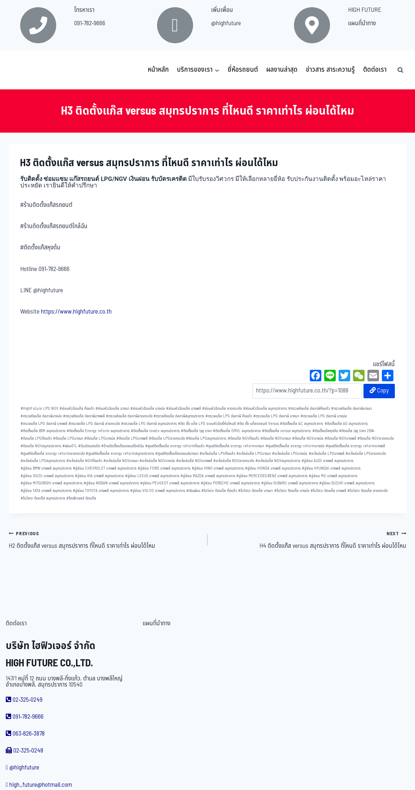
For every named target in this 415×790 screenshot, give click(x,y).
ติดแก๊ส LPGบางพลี (132, 438)
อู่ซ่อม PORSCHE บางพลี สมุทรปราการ (230, 483)
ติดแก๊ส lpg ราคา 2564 (356, 431)
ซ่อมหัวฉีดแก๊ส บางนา (112, 408)
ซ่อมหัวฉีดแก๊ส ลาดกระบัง (222, 408)
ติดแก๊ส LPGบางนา (68, 438)
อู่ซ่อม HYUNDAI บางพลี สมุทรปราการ (331, 468)
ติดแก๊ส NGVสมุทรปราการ (41, 446)
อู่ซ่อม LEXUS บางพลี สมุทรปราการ (152, 476)
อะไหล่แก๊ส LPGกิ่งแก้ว (217, 454)
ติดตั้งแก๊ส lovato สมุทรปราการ (155, 431)
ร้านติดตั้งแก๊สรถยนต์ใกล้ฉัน (122, 446)
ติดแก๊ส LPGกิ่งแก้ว (36, 438)
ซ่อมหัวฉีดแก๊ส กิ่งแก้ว (76, 408)
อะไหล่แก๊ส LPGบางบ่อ (289, 454)
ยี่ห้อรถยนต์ (243, 70)
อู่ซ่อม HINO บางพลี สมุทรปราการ (218, 468)
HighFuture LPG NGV (39, 408)
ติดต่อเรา (375, 70)
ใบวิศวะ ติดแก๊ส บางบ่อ (291, 491)
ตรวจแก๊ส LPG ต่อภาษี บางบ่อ (323, 416)
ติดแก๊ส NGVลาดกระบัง (375, 438)
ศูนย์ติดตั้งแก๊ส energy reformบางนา (235, 446)
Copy (379, 390)
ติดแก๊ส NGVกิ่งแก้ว (243, 438)
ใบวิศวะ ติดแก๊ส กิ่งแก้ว (219, 491)
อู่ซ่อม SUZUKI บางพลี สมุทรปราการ (347, 483)
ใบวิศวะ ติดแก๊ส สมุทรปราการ (43, 498)
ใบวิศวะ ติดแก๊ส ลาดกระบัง (367, 491)
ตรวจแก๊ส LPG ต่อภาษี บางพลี (44, 424)
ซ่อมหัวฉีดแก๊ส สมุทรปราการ (265, 408)
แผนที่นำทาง (362, 23)
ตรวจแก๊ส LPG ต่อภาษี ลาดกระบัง (94, 424)
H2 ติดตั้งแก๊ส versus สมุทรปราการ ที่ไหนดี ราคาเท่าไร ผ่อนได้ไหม (105, 540)
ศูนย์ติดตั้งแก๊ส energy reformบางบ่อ (295, 446)
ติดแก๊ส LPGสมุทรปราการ (206, 438)
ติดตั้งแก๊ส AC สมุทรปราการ (301, 424)
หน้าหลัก (158, 70)
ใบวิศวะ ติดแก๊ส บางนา (255, 491)
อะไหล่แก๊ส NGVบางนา (120, 461)
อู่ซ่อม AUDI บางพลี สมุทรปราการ (327, 461)
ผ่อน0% (69, 446)
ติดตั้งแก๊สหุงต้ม (325, 431)
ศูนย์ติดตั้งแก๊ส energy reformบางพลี (355, 446)
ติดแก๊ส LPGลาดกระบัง (167, 438)
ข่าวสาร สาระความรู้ (330, 70)
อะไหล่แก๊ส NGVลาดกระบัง (233, 461)
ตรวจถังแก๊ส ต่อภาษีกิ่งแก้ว (309, 408)
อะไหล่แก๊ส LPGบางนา (253, 454)
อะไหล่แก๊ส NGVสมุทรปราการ (277, 461)
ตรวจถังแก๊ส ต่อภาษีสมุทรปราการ (178, 416)
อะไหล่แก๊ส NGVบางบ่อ (157, 461)
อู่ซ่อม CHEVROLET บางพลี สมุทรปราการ (105, 468)
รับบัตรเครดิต (89, 446)
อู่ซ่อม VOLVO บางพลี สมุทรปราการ (157, 491)
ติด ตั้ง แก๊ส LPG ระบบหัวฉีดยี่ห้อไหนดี (207, 424)
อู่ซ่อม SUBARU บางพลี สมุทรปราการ (289, 483)
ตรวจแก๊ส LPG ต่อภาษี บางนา (276, 416)
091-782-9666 (89, 23)
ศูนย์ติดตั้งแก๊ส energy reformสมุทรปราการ (120, 454)
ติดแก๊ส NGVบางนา (275, 438)
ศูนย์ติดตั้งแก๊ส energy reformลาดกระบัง (53, 454)
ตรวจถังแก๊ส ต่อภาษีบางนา (351, 408)
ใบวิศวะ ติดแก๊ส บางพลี (328, 491)
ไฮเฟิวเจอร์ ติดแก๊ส (81, 498)
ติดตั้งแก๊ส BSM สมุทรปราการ (43, 431)
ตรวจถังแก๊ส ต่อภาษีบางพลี (84, 416)
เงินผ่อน (193, 491)
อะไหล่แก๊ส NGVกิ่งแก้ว (84, 461)
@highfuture (226, 23)
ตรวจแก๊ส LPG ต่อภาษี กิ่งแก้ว (228, 416)
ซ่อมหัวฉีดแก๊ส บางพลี (183, 408)
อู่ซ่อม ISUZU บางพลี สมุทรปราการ (47, 476)
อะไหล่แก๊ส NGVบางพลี (194, 461)
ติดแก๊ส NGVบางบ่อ (307, 438)
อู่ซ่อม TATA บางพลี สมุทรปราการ (46, 491)
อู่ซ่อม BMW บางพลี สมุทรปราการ (46, 468)
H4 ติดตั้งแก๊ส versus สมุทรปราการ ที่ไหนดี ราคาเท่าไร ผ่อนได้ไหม (310, 540)
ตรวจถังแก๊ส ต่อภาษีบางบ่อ (41, 416)
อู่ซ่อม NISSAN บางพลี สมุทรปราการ (111, 483)
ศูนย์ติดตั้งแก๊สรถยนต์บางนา (176, 454)
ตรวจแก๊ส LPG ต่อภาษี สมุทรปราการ (149, 424)
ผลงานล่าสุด (282, 70)
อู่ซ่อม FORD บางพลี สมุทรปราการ (164, 468)
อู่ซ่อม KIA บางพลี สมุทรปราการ (99, 476)
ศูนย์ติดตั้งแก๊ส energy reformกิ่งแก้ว (175, 446)
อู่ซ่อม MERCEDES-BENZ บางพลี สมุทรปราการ (272, 476)
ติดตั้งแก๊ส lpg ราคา (196, 431)
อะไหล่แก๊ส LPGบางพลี (326, 454)
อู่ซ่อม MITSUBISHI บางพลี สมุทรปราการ (51, 483)
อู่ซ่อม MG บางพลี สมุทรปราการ (333, 476)
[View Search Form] (400, 70)
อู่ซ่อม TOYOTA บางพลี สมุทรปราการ (101, 491)
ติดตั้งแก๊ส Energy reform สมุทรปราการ (98, 431)
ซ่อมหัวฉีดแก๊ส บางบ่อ (147, 408)
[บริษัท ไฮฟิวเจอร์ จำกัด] (24, 70)
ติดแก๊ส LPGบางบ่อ (99, 438)
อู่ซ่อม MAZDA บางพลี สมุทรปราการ (207, 476)
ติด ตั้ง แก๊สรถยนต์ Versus (258, 424)
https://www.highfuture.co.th (76, 311)
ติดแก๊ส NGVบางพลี (340, 438)
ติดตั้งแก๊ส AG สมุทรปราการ (346, 424)
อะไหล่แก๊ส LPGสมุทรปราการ (43, 461)
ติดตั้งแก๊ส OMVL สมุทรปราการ (237, 431)
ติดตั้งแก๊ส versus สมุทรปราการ (286, 431)
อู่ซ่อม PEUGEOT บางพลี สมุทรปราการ (170, 483)
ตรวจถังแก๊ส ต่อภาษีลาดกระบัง (129, 416)
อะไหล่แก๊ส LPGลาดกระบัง (365, 454)
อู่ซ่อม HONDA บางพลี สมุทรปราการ (273, 468)
